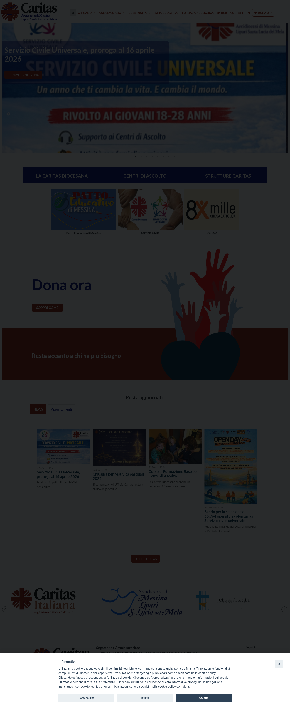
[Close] (279, 664)
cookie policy (167, 686)
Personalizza (86, 698)
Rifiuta (145, 698)
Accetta (203, 698)
